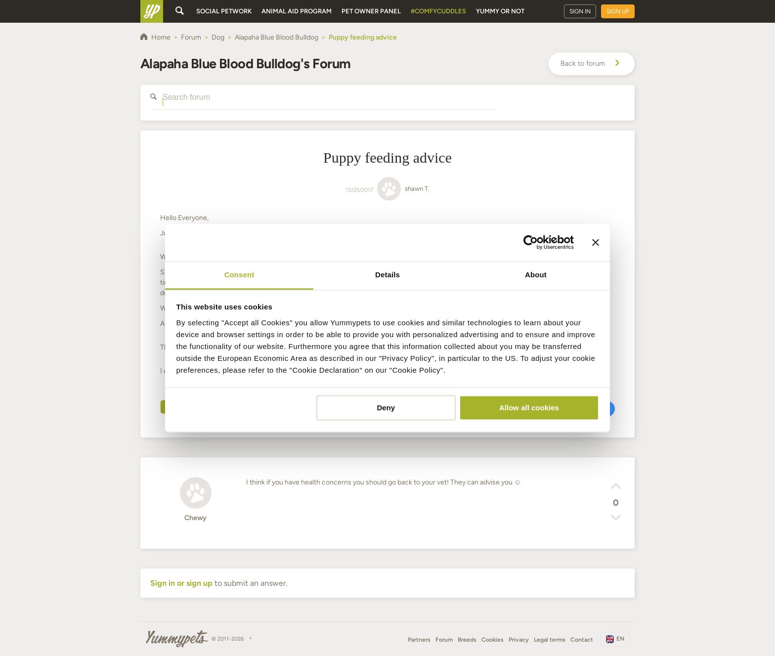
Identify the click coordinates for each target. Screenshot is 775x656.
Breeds (467, 639)
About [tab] (536, 274)
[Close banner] (595, 242)
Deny (386, 407)
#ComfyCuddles (438, 11)
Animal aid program (296, 11)
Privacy (519, 639)
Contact (581, 639)
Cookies (492, 639)
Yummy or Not (500, 11)
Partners (419, 639)
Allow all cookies (529, 407)
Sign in (580, 11)
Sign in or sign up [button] (181, 583)
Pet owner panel (371, 11)
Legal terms (549, 639)
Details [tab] (387, 274)
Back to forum (591, 63)
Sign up (617, 11)
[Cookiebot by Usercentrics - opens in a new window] (530, 242)
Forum (444, 639)
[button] (616, 487)
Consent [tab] (239, 274)
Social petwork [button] (224, 11)
